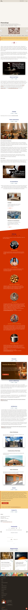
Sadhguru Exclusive (3, 585)
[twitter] (14, 539)
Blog (2, 579)
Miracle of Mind (3, 577)
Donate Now (5, 503)
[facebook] (12, 539)
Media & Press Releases (4, 582)
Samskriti (2, 590)
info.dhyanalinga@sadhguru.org (8, 310)
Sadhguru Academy (3, 587)
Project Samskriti (3, 595)
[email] (17, 539)
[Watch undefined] (14, 68)
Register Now (5, 374)
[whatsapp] (11, 539)
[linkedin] (15, 539)
